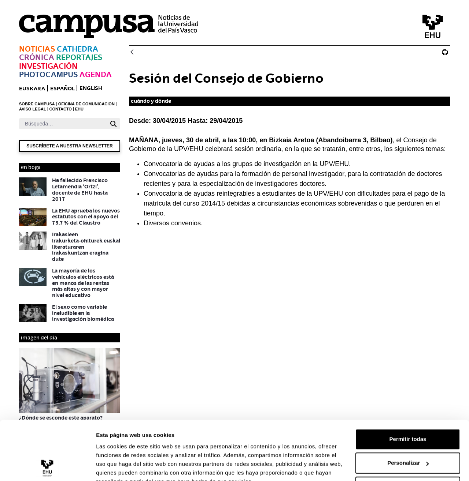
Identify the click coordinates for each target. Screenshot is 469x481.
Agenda (96, 74)
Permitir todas (407, 404)
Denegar (408, 452)
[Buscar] (63, 123)
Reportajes (79, 57)
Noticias (37, 48)
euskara (32, 88)
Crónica (36, 57)
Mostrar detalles (117, 466)
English (91, 88)
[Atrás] (132, 52)
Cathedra (77, 48)
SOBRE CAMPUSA (37, 104)
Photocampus (48, 74)
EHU (79, 109)
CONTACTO (60, 109)
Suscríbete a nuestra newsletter (69, 146)
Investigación (48, 66)
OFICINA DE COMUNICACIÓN (86, 104)
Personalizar (408, 428)
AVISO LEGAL (32, 109)
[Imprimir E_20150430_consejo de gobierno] (445, 52)
